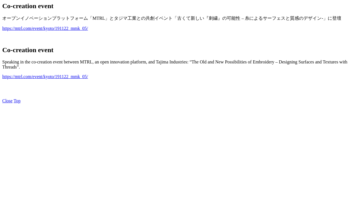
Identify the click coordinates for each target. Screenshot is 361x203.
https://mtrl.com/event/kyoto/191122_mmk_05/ (45, 28)
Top (17, 100)
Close (7, 100)
